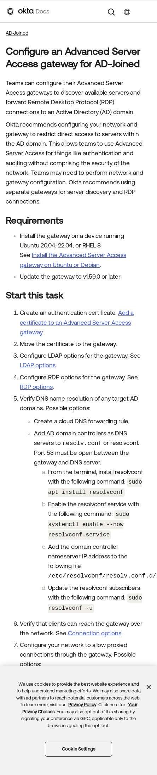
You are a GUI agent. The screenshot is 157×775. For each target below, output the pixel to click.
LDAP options (38, 365)
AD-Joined (17, 33)
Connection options (94, 628)
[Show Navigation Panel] (146, 11)
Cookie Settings (78, 749)
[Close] (149, 687)
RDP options (36, 386)
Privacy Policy (82, 704)
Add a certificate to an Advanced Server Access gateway (77, 322)
